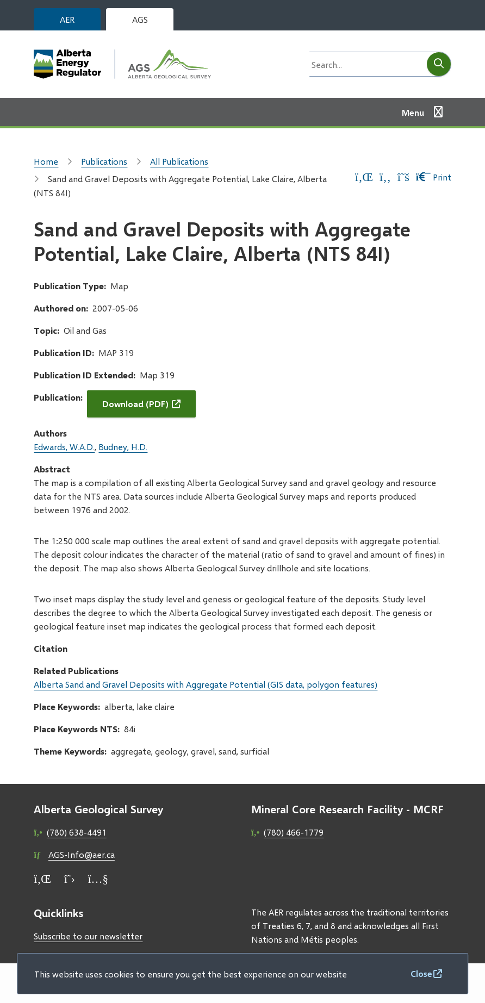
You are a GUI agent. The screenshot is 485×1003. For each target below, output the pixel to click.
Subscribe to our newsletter (88, 936)
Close (421, 973)
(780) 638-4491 (77, 832)
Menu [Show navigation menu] (413, 112)
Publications (104, 161)
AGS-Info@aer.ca (81, 854)
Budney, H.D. (122, 446)
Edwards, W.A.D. (64, 446)
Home (46, 161)
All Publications (179, 161)
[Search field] (365, 64)
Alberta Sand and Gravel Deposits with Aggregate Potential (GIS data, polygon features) (205, 684)
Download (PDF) (135, 403)
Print (433, 177)
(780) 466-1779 (294, 832)
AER (67, 19)
